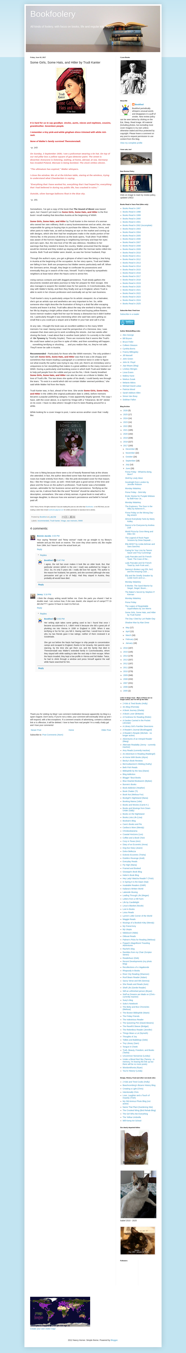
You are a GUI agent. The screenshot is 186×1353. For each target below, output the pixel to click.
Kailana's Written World (133, 889)
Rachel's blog (129, 949)
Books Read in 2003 (132, 229)
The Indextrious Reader (133, 1019)
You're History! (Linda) (132, 1071)
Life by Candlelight (131, 902)
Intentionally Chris (131, 1092)
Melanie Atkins (129, 382)
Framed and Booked (132, 868)
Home (71, 730)
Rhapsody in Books (131, 971)
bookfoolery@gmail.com (56, 510)
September (131, 461)
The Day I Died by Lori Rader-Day (140, 619)
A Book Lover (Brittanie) (133, 714)
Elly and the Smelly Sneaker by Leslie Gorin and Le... (139, 576)
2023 (125, 422)
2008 (125, 679)
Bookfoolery (52, 14)
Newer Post (36, 730)
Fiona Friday (130, 602)
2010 (125, 671)
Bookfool (48, 560)
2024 (125, 418)
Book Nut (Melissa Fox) (133, 794)
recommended (43, 521)
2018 (125, 442)
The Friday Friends (131, 1016)
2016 (125, 648)
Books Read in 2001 (132, 222)
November (130, 453)
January (129, 643)
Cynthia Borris (129, 349)
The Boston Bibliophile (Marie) (136, 1013)
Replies (43, 555)
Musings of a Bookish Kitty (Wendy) (138, 923)
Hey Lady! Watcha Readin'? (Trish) (138, 878)
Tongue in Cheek (130, 1047)
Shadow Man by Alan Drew (137, 622)
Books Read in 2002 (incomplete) (137, 225)
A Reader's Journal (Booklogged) (137, 730)
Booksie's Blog (129, 821)
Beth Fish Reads (130, 767)
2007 (125, 683)
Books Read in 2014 (132, 266)
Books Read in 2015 (132, 269)
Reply (39, 549)
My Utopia (127, 929)
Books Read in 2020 (132, 286)
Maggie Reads (129, 919)
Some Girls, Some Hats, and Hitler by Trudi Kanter (140, 613)
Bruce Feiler (128, 342)
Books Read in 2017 (132, 276)
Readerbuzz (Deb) (131, 958)
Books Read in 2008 (132, 246)
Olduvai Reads (129, 936)
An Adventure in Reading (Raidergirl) (139, 754)
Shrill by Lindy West (134, 478)
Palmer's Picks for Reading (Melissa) (139, 940)
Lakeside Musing (130, 892)
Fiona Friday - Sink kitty (135, 492)
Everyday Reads (130, 861)
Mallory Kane (128, 376)
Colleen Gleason (130, 345)
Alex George (128, 335)
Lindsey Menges (130, 369)
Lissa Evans (128, 372)
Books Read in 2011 (132, 256)
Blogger (114, 1340)
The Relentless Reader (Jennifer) (137, 1030)
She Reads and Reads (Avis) (135, 984)
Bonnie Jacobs (44, 536)
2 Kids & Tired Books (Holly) (135, 703)
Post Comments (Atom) (52, 735)
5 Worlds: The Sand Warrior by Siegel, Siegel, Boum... (138, 587)
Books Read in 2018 (132, 280)
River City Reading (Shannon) (136, 974)
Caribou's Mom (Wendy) (133, 827)
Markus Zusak (129, 379)
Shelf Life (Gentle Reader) (134, 987)
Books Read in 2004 (132, 232)
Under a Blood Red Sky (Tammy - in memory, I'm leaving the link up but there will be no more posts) (139, 1061)
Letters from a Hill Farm (133, 899)
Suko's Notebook (130, 1003)
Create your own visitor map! (43, 1329)
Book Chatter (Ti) (130, 791)
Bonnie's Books (129, 784)
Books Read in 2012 (132, 259)
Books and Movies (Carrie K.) (136, 805)
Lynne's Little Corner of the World (137, 916)
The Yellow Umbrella (132, 1117)
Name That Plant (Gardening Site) (138, 1107)
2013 (125, 660)
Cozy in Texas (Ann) (132, 841)
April (128, 631)
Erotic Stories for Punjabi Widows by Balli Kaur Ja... (140, 497)
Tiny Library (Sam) (131, 1043)
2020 (125, 434)
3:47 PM (61, 560)
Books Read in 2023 (132, 297)
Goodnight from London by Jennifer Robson (137, 483)
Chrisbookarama (130, 831)
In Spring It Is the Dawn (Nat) (136, 882)
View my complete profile (131, 143)
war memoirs (72, 521)
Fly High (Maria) (130, 865)
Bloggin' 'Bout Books (132, 778)
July (128, 464)
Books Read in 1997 (132, 208)
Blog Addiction (129, 774)
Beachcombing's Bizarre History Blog (139, 1085)
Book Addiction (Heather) (134, 788)
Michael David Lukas (132, 386)
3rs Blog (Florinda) (131, 707)
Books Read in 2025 (132, 303)
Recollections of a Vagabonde (136, 967)
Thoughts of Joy (130, 1036)
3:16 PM (47, 594)
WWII (80, 521)
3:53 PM (61, 619)
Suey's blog (128, 1000)
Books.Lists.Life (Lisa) (132, 817)
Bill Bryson (127, 338)
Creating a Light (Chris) (133, 1089)
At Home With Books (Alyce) (135, 757)
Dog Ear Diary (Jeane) (133, 848)
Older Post (106, 730)
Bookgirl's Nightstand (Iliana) (135, 798)
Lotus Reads (128, 912)
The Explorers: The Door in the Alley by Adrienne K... (138, 507)
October (129, 457)
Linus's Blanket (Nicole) (133, 906)
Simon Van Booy (130, 396)
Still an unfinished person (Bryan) (137, 991)
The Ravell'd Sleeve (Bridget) (136, 1026)
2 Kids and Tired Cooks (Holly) (136, 1082)
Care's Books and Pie (132, 824)
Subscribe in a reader (129, 314)
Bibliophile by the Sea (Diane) (136, 771)
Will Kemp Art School (132, 1121)
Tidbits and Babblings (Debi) (135, 1040)
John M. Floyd (129, 362)
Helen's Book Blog (131, 875)
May (128, 627)
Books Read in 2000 (132, 219)
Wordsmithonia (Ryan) (133, 1067)
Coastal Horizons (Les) (133, 834)
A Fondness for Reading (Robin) (137, 717)
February (130, 639)
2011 (125, 667)
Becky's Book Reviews (133, 761)
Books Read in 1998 (132, 212)
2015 (125, 652)
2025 (125, 414)
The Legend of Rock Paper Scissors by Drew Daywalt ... (139, 539)
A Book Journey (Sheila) (133, 710)
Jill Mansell (127, 355)
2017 (125, 445)
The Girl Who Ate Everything (135, 1114)
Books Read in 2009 (132, 249)
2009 (125, 675)
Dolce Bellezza (129, 851)
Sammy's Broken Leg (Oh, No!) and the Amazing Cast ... (139, 570)
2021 (125, 430)
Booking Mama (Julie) (132, 801)
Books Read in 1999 (132, 215)
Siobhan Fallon (129, 399)
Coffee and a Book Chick (134, 838)
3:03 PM (56, 536)
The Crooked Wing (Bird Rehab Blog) (139, 1110)
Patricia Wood (129, 389)
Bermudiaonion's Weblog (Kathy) (137, 764)
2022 (125, 426)
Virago (63, 521)
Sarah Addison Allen (132, 393)
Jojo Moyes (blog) (131, 366)
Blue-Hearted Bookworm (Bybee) (137, 781)
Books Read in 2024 (132, 300)
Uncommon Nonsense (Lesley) (136, 1056)
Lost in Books (129, 909)
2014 (125, 656)
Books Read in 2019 (132, 283)
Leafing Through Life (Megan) (136, 895)
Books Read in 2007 (132, 242)
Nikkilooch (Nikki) (130, 933)
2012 (125, 663)
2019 (125, 438)
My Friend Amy (129, 926)
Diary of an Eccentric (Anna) (135, 844)
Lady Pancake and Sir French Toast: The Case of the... (138, 557)
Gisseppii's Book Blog (132, 872)
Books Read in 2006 (132, 239)
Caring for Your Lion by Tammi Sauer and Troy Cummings (138, 551)
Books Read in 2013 (132, 263)
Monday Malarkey (133, 488)
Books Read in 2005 (132, 235)
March (129, 635)
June (128, 468)
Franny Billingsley (130, 352)
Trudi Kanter (55, 521)
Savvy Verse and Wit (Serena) (136, 981)
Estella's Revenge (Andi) (134, 858)
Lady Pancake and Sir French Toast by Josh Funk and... (138, 564)
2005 (125, 691)
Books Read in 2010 (132, 252)
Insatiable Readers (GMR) (134, 885)
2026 (125, 410)
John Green (128, 359)
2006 (125, 687)
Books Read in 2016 (132, 273)
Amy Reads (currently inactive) (136, 750)
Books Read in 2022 (132, 293)
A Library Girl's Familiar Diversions (138, 726)
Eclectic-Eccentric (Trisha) (134, 855)
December (130, 449)
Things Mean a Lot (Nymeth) (135, 1033)
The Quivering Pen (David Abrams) (138, 1023)
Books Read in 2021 (132, 290)
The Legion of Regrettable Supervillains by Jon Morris (138, 607)
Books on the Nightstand (134, 814)
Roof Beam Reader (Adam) (135, 977)
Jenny (40, 594)
